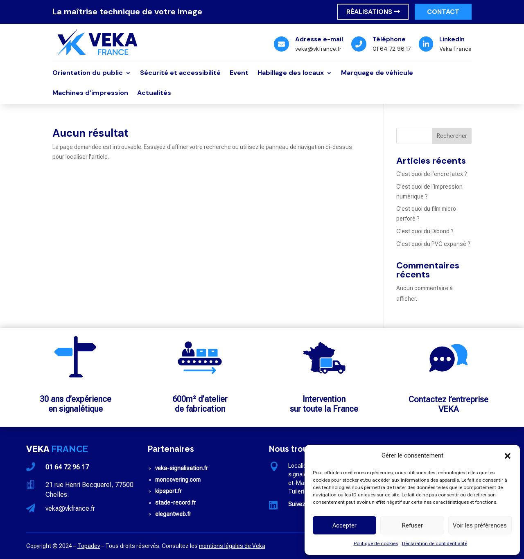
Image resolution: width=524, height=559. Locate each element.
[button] (508, 456)
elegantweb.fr (173, 514)
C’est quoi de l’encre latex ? (431, 174)
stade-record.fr (175, 502)
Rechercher (452, 136)
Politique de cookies (376, 543)
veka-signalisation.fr (181, 468)
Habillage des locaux (290, 73)
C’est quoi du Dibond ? (425, 231)
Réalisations (369, 11)
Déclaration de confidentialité (434, 543)
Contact (443, 11)
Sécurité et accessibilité (180, 73)
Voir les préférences (480, 525)
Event (239, 73)
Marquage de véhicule (377, 73)
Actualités (154, 93)
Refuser (412, 525)
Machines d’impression (90, 93)
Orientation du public (87, 73)
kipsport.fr (168, 491)
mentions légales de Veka (232, 546)
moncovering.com (178, 479)
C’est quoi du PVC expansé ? (433, 244)
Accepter (344, 525)
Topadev (88, 546)
